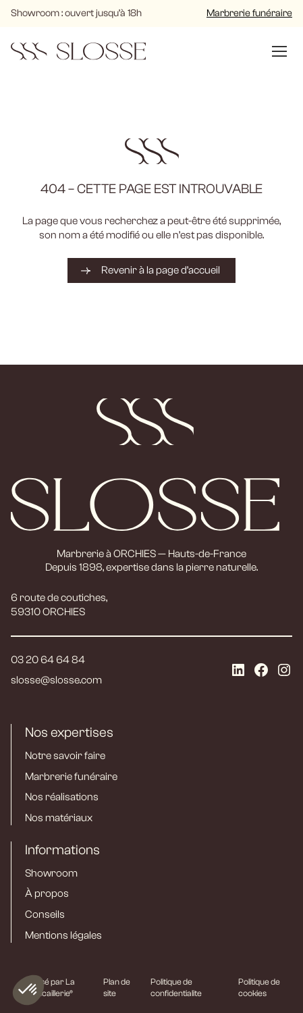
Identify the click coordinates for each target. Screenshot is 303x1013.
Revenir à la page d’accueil (160, 270)
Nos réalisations (62, 797)
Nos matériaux (58, 818)
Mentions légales (63, 935)
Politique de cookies (259, 987)
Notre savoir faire (65, 756)
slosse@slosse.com (56, 680)
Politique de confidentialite (176, 987)
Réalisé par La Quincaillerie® (49, 987)
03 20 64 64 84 (48, 660)
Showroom (51, 873)
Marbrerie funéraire (249, 13)
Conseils (45, 914)
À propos (47, 893)
